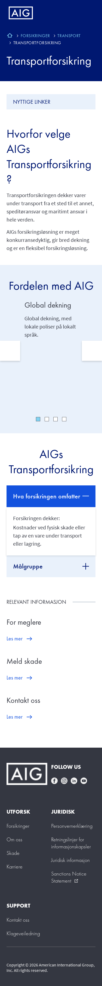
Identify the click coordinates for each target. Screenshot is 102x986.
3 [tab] (55, 419)
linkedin (74, 781)
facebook (54, 781)
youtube (84, 781)
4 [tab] (64, 419)
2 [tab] (47, 419)
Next (92, 351)
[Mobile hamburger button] (86, 13)
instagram (64, 781)
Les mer (15, 638)
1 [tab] (38, 419)
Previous (10, 351)
